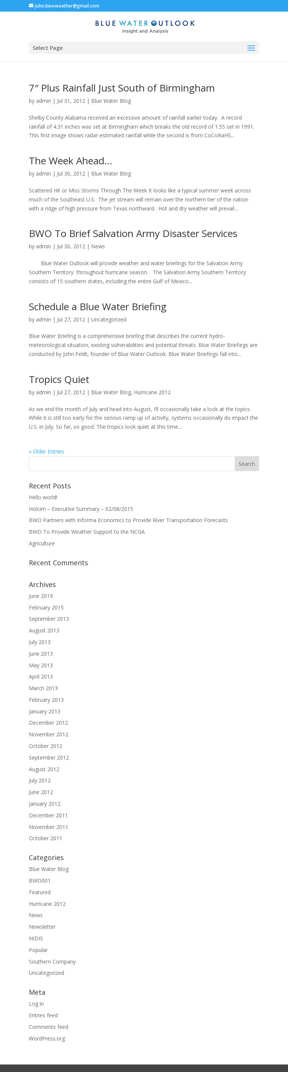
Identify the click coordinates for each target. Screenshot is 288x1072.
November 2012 (48, 734)
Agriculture (42, 543)
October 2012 (45, 745)
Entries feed (43, 1015)
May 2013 (41, 665)
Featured (40, 892)
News (98, 246)
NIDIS (36, 938)
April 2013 (41, 676)
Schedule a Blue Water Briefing (97, 306)
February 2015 (46, 607)
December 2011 (48, 815)
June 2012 (41, 792)
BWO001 (40, 880)
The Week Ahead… (70, 160)
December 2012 (48, 722)
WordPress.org (47, 1038)
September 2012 (49, 757)
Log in (36, 1003)
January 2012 (44, 803)
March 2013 (43, 688)
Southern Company (52, 961)
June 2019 (41, 595)
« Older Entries (46, 451)
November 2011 (48, 826)
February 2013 (46, 699)
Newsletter (42, 926)
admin (43, 100)
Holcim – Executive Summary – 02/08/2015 (81, 508)
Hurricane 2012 (152, 392)
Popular (38, 949)
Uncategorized (108, 319)
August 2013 (44, 630)
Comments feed (48, 1026)
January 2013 (44, 711)
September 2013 (49, 618)
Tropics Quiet (59, 379)
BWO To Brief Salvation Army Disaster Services (133, 233)
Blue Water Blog (111, 100)
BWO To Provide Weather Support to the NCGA (87, 531)
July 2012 (40, 780)
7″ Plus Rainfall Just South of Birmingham (122, 88)
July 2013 (40, 642)
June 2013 (41, 653)
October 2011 (45, 838)
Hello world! (43, 497)
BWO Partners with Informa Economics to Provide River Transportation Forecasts (128, 520)
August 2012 (44, 769)
